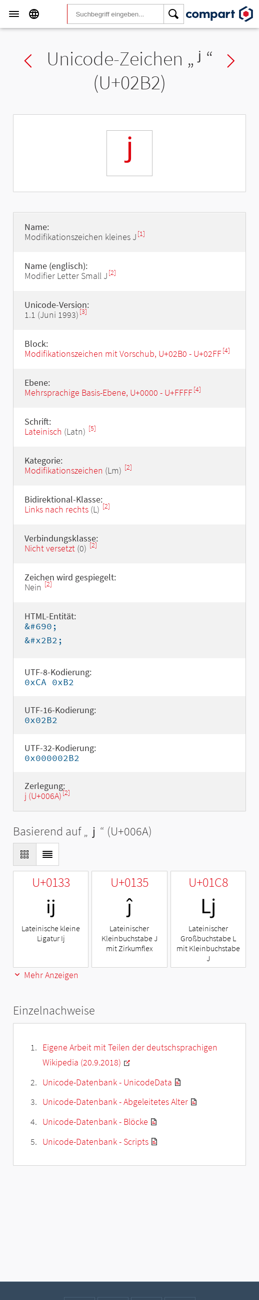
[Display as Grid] (24, 854)
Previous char (28, 61)
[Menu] (14, 14)
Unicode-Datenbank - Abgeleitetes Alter (115, 1101)
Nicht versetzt (49, 548)
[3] (83, 311)
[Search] (174, 14)
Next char (231, 61)
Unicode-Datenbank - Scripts (95, 1141)
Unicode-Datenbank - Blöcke (95, 1121)
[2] (112, 272)
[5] (92, 428)
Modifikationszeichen (63, 470)
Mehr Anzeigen (45, 975)
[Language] (34, 14)
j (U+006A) (43, 795)
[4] (226, 350)
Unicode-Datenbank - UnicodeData (107, 1082)
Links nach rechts (56, 509)
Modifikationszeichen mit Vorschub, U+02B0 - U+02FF (123, 353)
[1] (141, 234)
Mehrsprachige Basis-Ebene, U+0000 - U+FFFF (108, 392)
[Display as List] (47, 854)
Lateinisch (43, 431)
